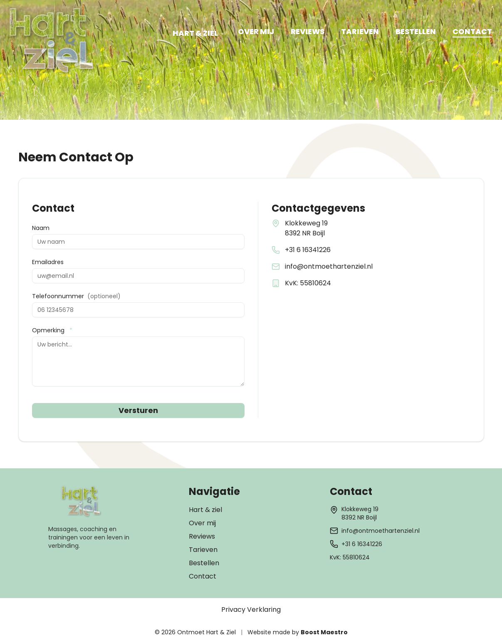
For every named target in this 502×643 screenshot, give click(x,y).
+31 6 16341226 (308, 250)
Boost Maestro (324, 632)
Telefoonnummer (76, 296)
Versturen (138, 410)
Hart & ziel (205, 509)
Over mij (202, 523)
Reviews (202, 536)
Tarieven (203, 549)
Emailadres (48, 262)
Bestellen (204, 563)
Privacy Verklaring (251, 609)
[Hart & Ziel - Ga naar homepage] (52, 41)
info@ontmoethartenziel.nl (329, 266)
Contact (202, 576)
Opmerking (52, 330)
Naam (40, 228)
